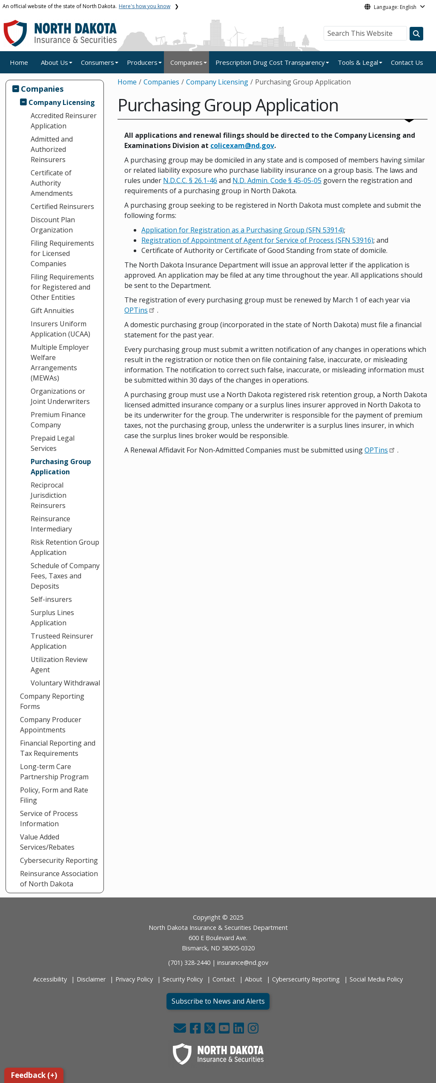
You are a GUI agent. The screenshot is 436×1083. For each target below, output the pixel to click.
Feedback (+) (34, 1075)
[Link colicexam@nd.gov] (242, 145)
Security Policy (183, 979)
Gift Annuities (52, 310)
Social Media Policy (376, 979)
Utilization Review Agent (59, 664)
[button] (181, 1030)
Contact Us (407, 62)
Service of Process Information (49, 818)
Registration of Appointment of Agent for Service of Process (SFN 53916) (257, 240)
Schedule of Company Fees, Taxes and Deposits (65, 576)
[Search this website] (416, 34)
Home (19, 62)
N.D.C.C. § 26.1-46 (190, 180)
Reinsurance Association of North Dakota (59, 878)
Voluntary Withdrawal (65, 683)
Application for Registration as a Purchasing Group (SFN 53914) (242, 230)
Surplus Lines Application (52, 617)
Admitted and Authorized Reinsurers (52, 149)
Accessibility (50, 979)
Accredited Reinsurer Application (64, 121)
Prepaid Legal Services (53, 443)
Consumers (97, 62)
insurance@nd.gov (242, 962)
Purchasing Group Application (61, 466)
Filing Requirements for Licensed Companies (62, 253)
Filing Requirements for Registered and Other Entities (62, 287)
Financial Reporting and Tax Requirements (57, 748)
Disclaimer (91, 979)
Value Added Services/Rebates (47, 842)
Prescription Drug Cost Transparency (270, 62)
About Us (54, 62)
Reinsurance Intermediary (51, 524)
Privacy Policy (134, 979)
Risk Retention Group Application (65, 547)
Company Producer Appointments (50, 725)
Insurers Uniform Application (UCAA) (60, 329)
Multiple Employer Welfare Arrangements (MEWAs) (60, 363)
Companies (186, 62)
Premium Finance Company (58, 420)
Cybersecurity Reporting (59, 860)
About (253, 979)
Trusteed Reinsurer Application (62, 641)
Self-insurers (51, 599)
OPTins (136, 310)
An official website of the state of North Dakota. (86, 6)
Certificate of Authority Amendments (52, 183)
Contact (223, 979)
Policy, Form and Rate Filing (54, 795)
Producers (142, 62)
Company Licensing (62, 102)
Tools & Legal (358, 62)
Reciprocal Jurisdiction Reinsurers (48, 495)
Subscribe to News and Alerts (218, 1001)
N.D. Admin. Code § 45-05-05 (276, 180)
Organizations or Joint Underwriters (60, 396)
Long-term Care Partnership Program (54, 771)
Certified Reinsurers (62, 206)
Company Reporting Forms (52, 701)
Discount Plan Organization (53, 225)
